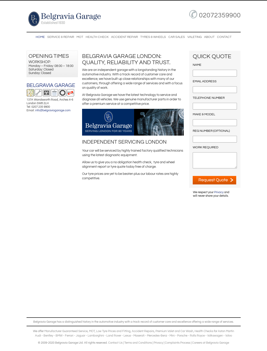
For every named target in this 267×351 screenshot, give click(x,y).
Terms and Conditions (138, 342)
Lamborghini (96, 335)
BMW (59, 335)
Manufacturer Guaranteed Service (66, 331)
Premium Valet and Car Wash (174, 331)
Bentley (48, 335)
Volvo (228, 335)
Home (40, 37)
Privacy (219, 192)
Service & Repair (60, 37)
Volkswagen (215, 335)
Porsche (182, 335)
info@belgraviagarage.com (52, 110)
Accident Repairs (143, 331)
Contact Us (115, 342)
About (209, 37)
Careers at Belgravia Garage (210, 342)
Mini (172, 335)
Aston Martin (226, 331)
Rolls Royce (197, 335)
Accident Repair (124, 37)
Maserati (139, 335)
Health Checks (204, 331)
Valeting (194, 37)
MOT (80, 37)
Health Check (97, 37)
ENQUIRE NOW (214, 180)
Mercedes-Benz (157, 335)
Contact (224, 37)
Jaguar (80, 335)
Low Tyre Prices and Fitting (113, 331)
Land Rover (113, 335)
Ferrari (69, 335)
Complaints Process (177, 342)
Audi (38, 335)
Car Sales (176, 37)
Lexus (127, 335)
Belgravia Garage (51, 85)
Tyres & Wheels (153, 37)
